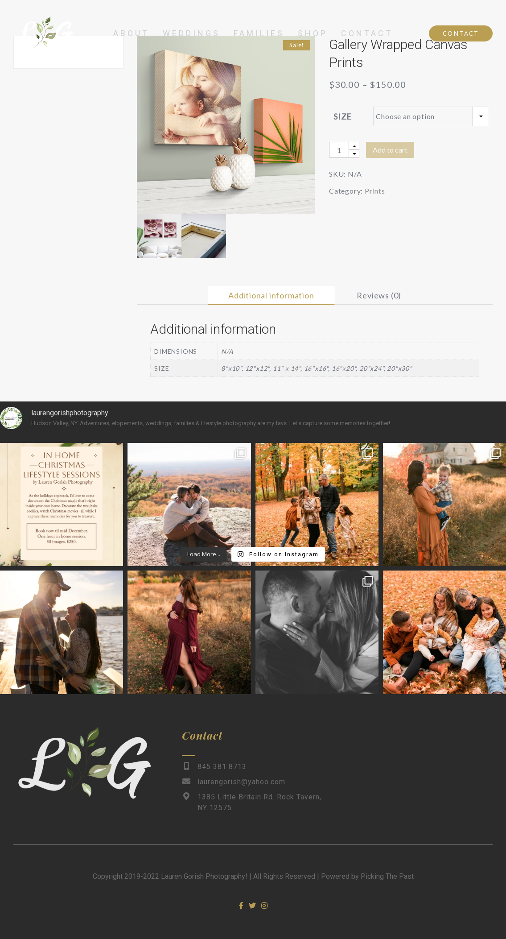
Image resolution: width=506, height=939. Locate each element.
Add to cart (390, 149)
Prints (375, 190)
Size (342, 116)
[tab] (271, 295)
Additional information (271, 295)
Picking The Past (387, 876)
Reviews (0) (379, 295)
